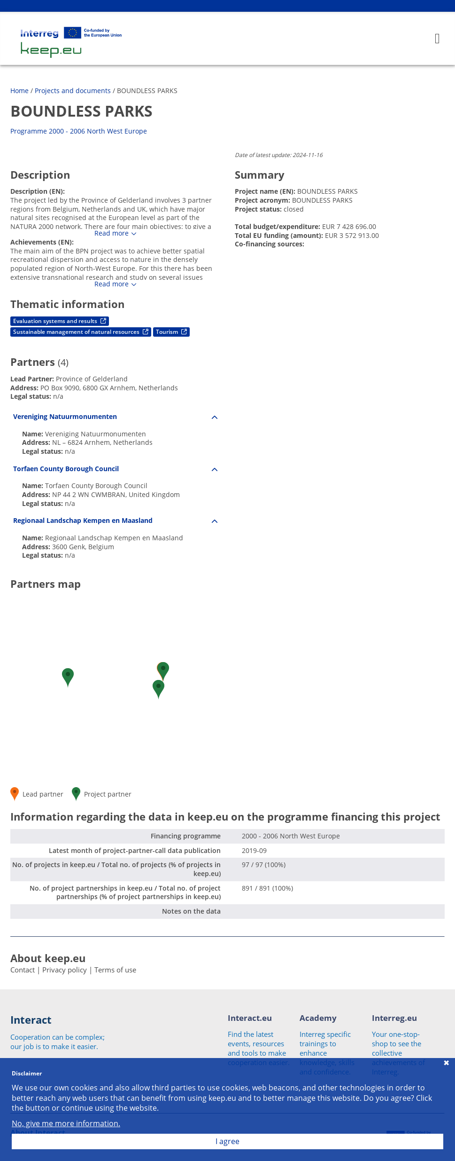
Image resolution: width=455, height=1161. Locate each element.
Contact (22, 969)
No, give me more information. (66, 1124)
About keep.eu (47, 958)
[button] (163, 671)
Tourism (171, 332)
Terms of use (115, 969)
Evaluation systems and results (59, 321)
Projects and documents (73, 90)
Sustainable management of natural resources (80, 332)
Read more (111, 233)
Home (19, 90)
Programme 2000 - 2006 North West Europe (78, 130)
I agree (227, 1141)
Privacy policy (64, 969)
